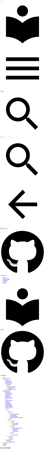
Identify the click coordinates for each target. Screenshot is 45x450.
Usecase (9, 412)
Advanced (7, 385)
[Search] (5, 137)
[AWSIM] (22, 45)
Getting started (6, 278)
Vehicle (11, 422)
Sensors (12, 426)
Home (4, 277)
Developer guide (6, 279)
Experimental (8, 440)
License (4, 281)
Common (10, 437)
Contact (4, 283)
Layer (6, 409)
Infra (11, 433)
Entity (9, 419)
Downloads (5, 280)
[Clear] (0, 227)
